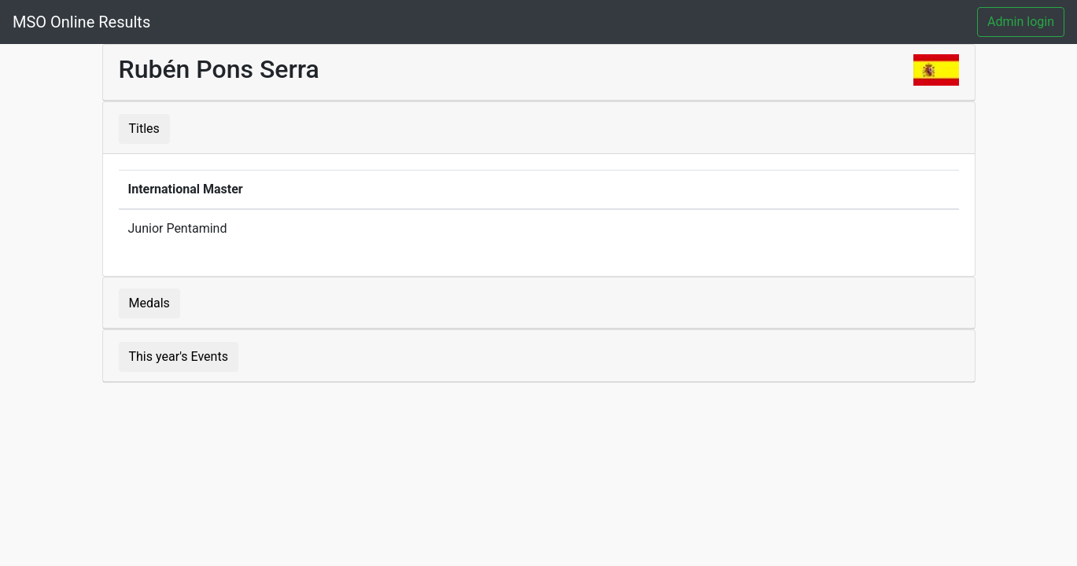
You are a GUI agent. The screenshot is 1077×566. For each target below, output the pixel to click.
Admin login (1020, 21)
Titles (144, 128)
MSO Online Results (81, 22)
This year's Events (178, 356)
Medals (149, 303)
